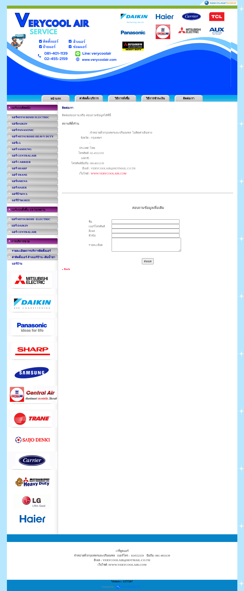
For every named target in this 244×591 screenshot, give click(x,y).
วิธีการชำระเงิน (155, 98)
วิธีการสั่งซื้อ (122, 98)
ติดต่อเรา (188, 98)
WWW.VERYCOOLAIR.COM (108, 173)
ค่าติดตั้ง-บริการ (89, 98)
